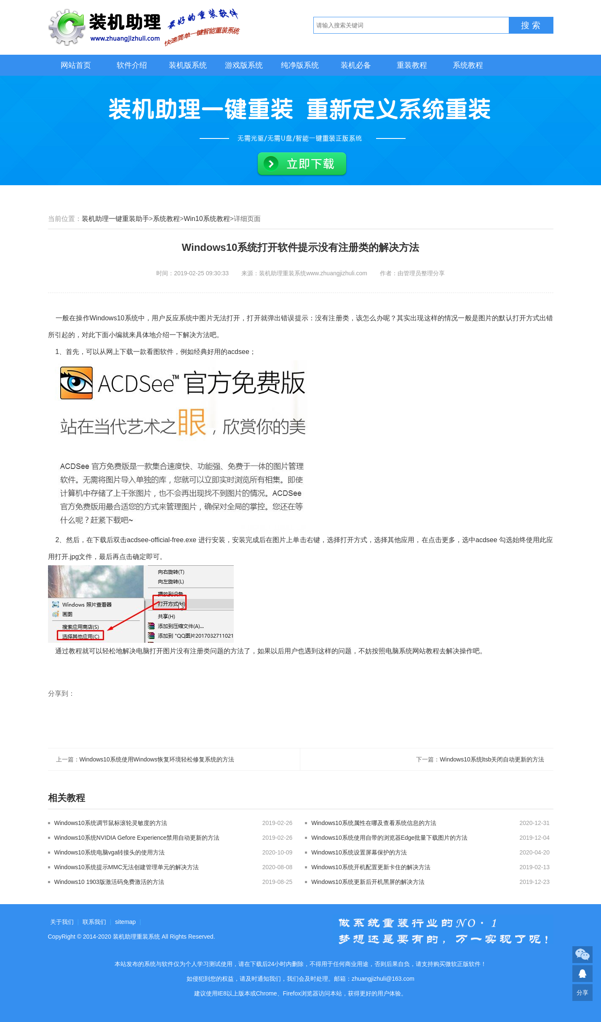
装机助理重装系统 (136, 936)
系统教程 (468, 65)
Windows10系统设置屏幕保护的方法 (358, 852)
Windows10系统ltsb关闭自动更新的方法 (492, 759)
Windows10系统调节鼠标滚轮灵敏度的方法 (110, 823)
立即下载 (301, 164)
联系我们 (94, 921)
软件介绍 (132, 65)
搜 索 (530, 25)
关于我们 (62, 921)
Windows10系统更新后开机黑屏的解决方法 (367, 881)
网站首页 (76, 65)
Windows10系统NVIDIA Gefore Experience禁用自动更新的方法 (137, 837)
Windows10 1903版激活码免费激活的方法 (109, 881)
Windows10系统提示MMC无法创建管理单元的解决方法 (126, 867)
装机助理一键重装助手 (115, 218)
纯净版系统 (300, 65)
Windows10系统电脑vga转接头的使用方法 (109, 852)
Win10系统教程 (207, 218)
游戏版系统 (244, 65)
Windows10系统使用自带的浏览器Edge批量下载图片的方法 (389, 837)
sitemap (125, 921)
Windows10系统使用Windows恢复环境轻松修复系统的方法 (157, 759)
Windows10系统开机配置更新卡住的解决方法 (370, 867)
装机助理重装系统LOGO (145, 27)
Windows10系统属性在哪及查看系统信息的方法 (373, 823)
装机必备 (356, 65)
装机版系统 (188, 65)
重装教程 (412, 65)
